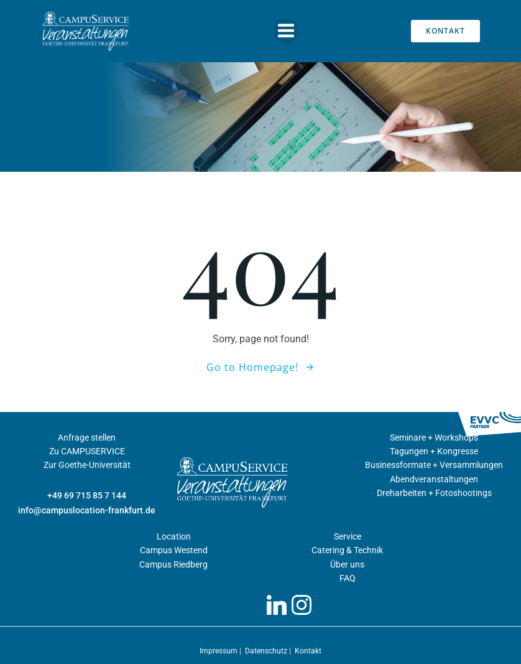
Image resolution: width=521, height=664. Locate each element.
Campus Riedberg (173, 564)
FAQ (347, 578)
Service (347, 536)
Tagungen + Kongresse (434, 451)
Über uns (347, 564)
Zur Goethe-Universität (87, 465)
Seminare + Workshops (434, 437)
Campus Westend (174, 550)
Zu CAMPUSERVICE (87, 451)
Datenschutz (267, 651)
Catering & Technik (347, 550)
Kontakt (308, 651)
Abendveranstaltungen (434, 479)
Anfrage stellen (87, 437)
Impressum (219, 651)
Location (174, 536)
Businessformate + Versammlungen (434, 465)
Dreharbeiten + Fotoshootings (434, 493)
